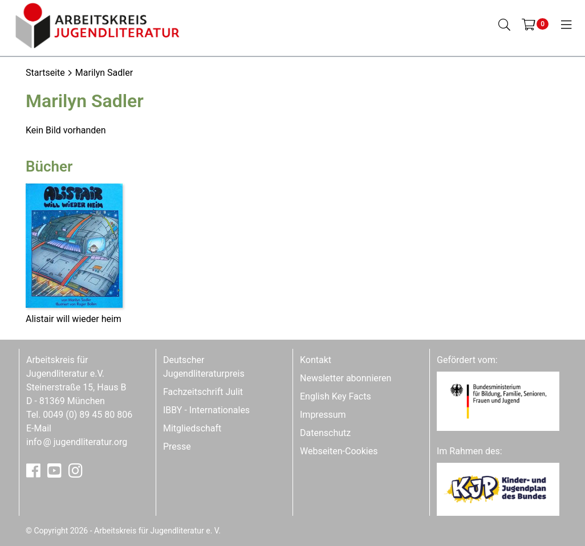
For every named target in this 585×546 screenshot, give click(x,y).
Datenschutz (325, 432)
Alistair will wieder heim (73, 318)
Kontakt (315, 360)
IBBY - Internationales (206, 410)
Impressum (323, 414)
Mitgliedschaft (192, 428)
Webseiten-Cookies (338, 451)
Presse (177, 446)
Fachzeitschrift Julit (203, 391)
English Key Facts (335, 396)
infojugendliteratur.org (76, 442)
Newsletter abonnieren (345, 378)
